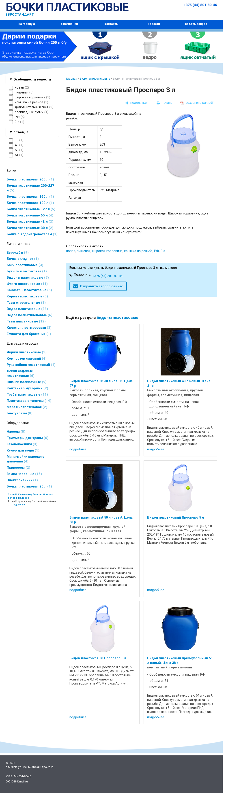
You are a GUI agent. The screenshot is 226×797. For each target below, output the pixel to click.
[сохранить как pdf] (197, 103)
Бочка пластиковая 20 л (29, 486)
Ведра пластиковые (27, 309)
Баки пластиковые (25, 265)
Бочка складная (23, 259)
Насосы (16, 432)
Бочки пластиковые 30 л (30, 228)
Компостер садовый (27, 358)
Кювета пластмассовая (29, 328)
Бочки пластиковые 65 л (30, 215)
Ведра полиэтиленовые (29, 315)
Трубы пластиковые (27, 394)
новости (154, 23)
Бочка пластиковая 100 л (30, 203)
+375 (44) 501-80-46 (200, 5)
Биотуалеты (19, 413)
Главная (71, 78)
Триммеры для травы (27, 438)
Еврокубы (18, 252)
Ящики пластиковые (27, 352)
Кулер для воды (23, 450)
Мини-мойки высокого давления (25, 459)
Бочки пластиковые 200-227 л (30, 188)
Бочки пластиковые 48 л (30, 222)
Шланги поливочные (27, 382)
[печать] (164, 103)
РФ (156, 251)
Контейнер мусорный (27, 388)
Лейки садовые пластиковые (20, 373)
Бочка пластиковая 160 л (30, 197)
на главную (26, 23)
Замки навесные (24, 474)
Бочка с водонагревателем (32, 234)
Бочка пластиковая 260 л (30, 179)
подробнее (77, 449)
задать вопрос (196, 23)
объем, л (20, 132)
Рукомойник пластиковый (31, 365)
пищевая (83, 251)
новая (70, 251)
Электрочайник (22, 480)
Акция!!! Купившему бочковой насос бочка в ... (32, 499)
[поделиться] (137, 103)
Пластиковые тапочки (29, 401)
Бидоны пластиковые (28, 278)
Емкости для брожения (29, 334)
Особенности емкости (32, 79)
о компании (69, 23)
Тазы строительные (26, 303)
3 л (163, 251)
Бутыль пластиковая (27, 271)
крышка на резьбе (138, 251)
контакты (111, 23)
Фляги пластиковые (27, 284)
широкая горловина (107, 251)
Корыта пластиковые (27, 296)
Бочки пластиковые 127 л (31, 209)
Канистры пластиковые (29, 290)
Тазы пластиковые (26, 321)
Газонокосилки (22, 444)
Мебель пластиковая (27, 407)
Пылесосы (18, 468)
